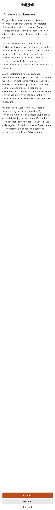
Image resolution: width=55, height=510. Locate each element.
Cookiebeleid (44, 125)
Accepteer (27, 495)
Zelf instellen (27, 507)
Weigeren (27, 502)
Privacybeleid (35, 132)
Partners (41, 27)
